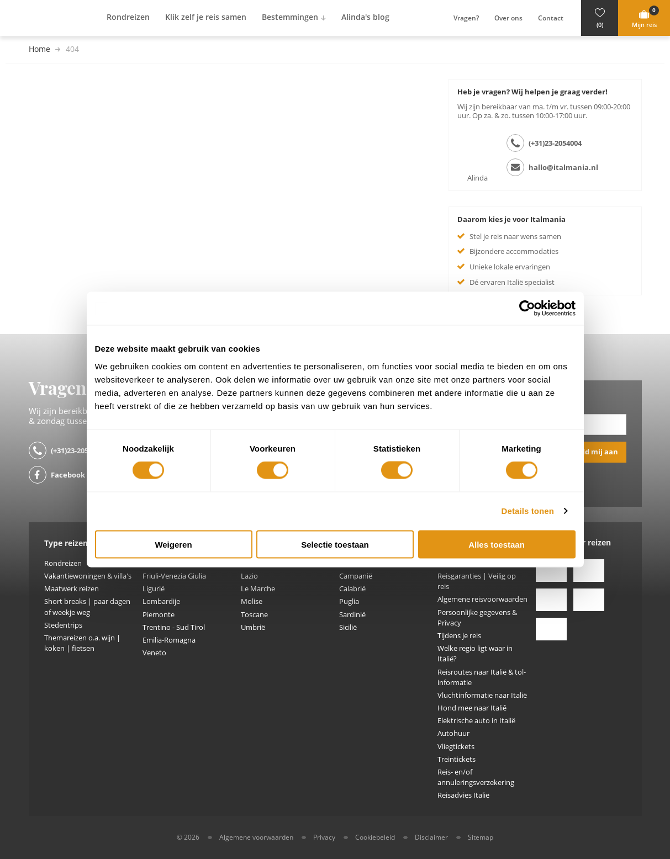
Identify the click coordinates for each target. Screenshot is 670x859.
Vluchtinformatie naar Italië (482, 695)
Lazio (249, 576)
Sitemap (480, 837)
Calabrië (352, 589)
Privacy (324, 837)
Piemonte (159, 615)
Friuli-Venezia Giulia (174, 576)
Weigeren (173, 544)
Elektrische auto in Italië (476, 721)
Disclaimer (431, 837)
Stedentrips (63, 625)
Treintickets (456, 759)
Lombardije (161, 601)
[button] (599, 18)
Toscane (254, 615)
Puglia (349, 601)
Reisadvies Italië (463, 795)
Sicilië (348, 627)
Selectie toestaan (335, 544)
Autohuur (453, 733)
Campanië (355, 576)
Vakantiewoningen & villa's (87, 576)
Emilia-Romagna (169, 640)
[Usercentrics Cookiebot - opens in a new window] (527, 308)
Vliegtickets (455, 747)
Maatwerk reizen (71, 589)
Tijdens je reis (459, 636)
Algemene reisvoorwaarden (482, 599)
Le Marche (258, 589)
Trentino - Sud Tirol (174, 627)
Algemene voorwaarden (256, 837)
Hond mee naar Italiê (472, 708)
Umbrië (253, 627)
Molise (251, 601)
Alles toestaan (496, 544)
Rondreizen (63, 563)
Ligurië (154, 589)
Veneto (154, 653)
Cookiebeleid (375, 837)
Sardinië (352, 615)
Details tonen (528, 511)
